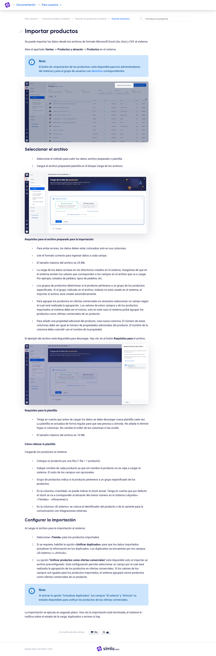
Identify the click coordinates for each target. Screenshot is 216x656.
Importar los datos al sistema (56, 19)
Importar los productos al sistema (90, 19)
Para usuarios (31, 19)
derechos (97, 71)
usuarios (54, 4)
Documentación (25, 4)
